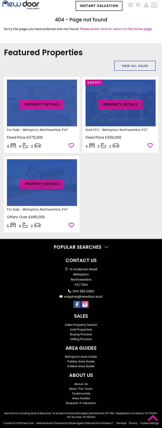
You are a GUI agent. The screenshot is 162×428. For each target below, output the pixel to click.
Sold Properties (81, 329)
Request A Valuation (81, 403)
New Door (28, 423)
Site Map (121, 423)
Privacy (133, 423)
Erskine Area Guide (81, 366)
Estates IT (107, 423)
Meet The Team (81, 389)
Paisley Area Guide (81, 361)
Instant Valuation (99, 5)
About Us (81, 384)
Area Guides (81, 398)
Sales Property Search (81, 325)
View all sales (135, 66)
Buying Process (81, 334)
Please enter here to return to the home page (116, 29)
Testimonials (81, 393)
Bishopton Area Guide (81, 357)
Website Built (43, 423)
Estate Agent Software (82, 423)
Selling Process (81, 339)
